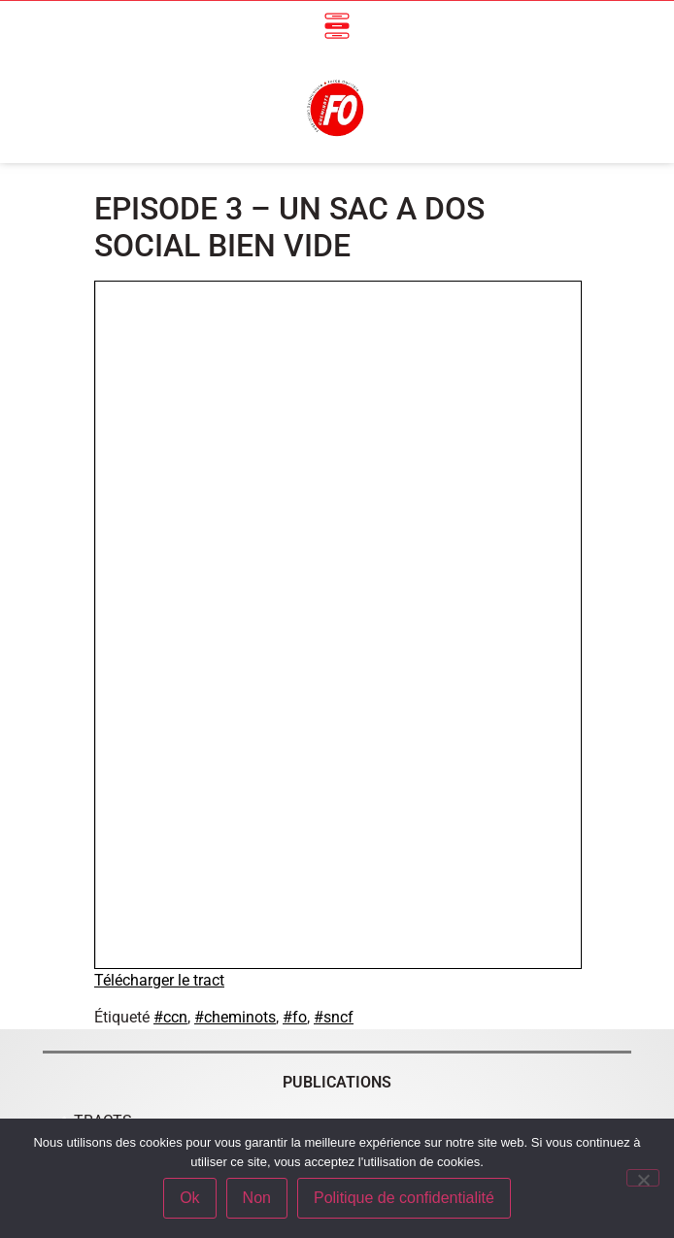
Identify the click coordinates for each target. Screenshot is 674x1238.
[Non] (642, 1178)
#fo (295, 1017)
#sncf (334, 1017)
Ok (189, 1197)
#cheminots (235, 1017)
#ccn (170, 1017)
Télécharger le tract (159, 980)
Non (257, 1197)
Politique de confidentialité (404, 1197)
